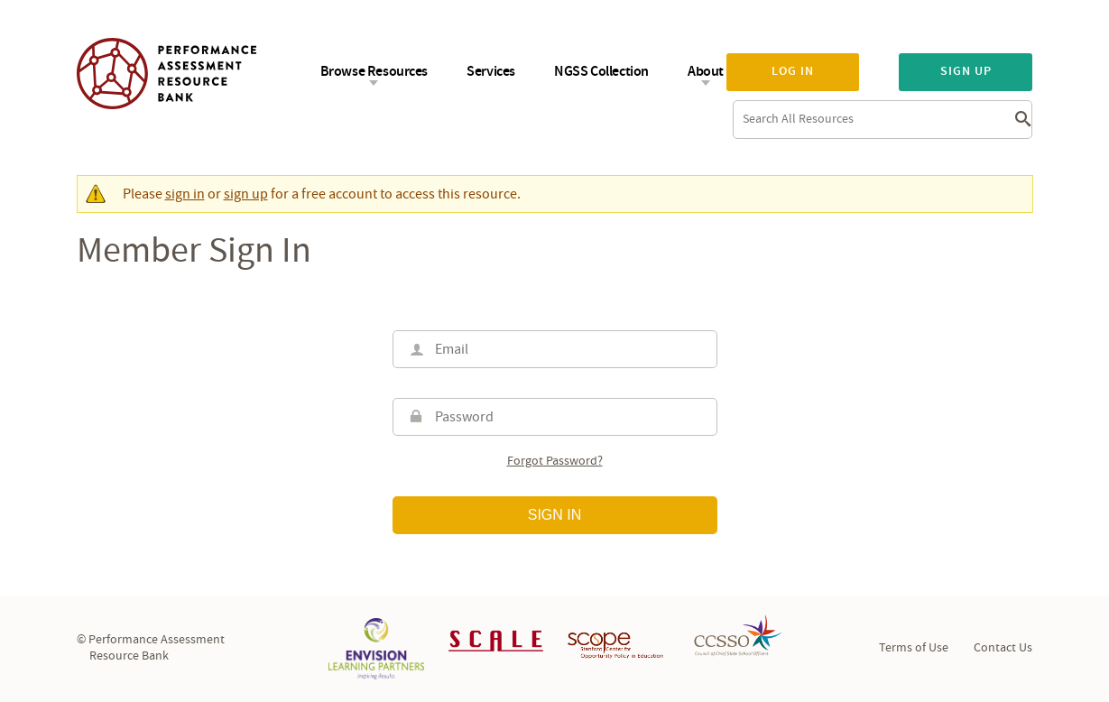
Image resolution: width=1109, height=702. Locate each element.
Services (491, 71)
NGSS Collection (601, 71)
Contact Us (1003, 648)
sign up (246, 194)
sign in (185, 194)
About (706, 71)
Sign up (966, 71)
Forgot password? (555, 461)
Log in (793, 71)
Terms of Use (913, 648)
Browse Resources (374, 71)
